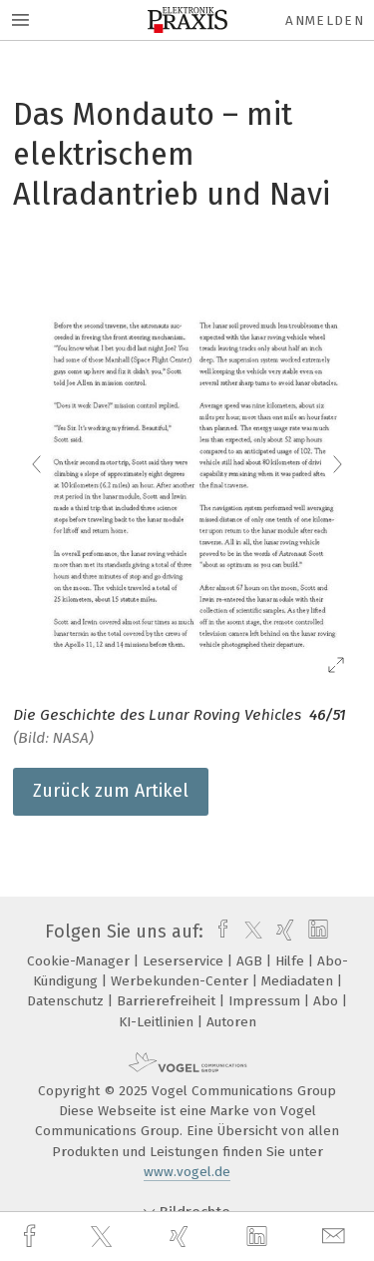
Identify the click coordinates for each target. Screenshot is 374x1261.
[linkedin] (259, 1237)
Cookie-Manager (80, 960)
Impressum (266, 1000)
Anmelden (324, 20)
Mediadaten (299, 980)
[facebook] (32, 1236)
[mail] (336, 1236)
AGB (251, 960)
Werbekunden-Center (181, 980)
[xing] (181, 1236)
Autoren (231, 1021)
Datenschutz (67, 1000)
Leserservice (185, 960)
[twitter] (104, 1237)
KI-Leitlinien (158, 1021)
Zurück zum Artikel (110, 791)
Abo (327, 1000)
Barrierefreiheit (168, 1000)
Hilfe (291, 960)
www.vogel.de (187, 1171)
